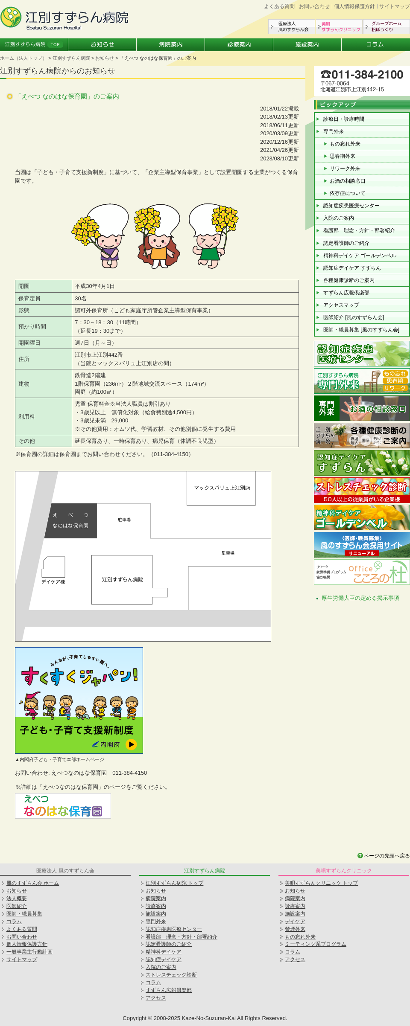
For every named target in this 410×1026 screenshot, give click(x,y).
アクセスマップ (341, 305)
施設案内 (307, 44)
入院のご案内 (338, 218)
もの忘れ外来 (345, 144)
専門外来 (333, 131)
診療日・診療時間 (343, 119)
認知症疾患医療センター (351, 206)
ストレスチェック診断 (171, 975)
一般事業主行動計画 (29, 952)
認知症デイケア (164, 959)
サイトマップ (394, 6)
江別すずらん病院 (71, 58)
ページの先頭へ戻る (387, 856)
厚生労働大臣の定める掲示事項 (360, 598)
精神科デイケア (164, 952)
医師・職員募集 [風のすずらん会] (361, 330)
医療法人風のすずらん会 (291, 26)
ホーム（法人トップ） (23, 58)
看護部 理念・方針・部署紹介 (359, 230)
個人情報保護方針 (354, 6)
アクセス (156, 998)
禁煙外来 (295, 929)
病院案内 (171, 44)
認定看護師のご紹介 (346, 243)
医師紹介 (16, 906)
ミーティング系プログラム (315, 944)
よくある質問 (279, 6)
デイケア (295, 921)
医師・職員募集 (24, 914)
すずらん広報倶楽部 (346, 293)
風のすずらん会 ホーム (32, 883)
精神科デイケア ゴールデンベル (359, 256)
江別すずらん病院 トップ (174, 883)
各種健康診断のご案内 (349, 280)
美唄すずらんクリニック (339, 26)
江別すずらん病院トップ (34, 44)
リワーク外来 (345, 168)
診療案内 (239, 44)
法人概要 (16, 898)
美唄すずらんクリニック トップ (321, 883)
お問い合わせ (314, 6)
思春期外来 (342, 156)
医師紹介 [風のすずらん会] (353, 317)
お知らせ (102, 44)
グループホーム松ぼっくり (386, 26)
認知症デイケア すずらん (352, 268)
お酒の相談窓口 (348, 181)
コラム (376, 44)
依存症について (348, 193)
